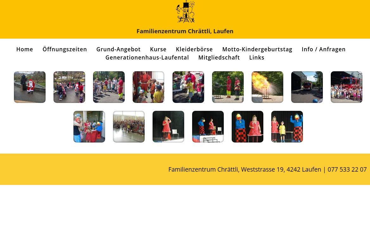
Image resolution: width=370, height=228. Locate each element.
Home (24, 49)
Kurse (158, 49)
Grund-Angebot (118, 49)
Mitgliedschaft (219, 57)
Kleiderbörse (194, 49)
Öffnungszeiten (64, 49)
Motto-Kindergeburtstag (257, 49)
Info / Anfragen (324, 49)
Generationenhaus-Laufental (147, 57)
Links (257, 57)
